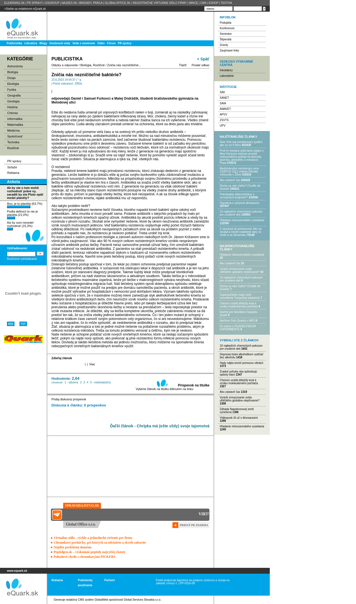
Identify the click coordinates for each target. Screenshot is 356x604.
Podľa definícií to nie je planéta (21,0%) (22, 214)
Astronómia (15, 66)
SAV (222, 92)
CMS (203, 2)
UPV (223, 125)
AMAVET (225, 108)
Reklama (13, 172)
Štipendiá (225, 39)
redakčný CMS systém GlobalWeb (87, 599)
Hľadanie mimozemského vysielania (242, 220)
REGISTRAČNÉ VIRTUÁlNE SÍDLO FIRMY (160, 2)
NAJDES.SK (69, 2)
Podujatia (225, 22)
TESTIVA (226, 2)
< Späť (203, 59)
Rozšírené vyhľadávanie (22, 258)
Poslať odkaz (200, 65)
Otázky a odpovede (64, 65)
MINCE (193, 2)
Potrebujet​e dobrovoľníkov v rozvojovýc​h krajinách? (237, 196)
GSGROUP (52, 2)
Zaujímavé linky (229, 50)
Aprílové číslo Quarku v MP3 (237, 320)
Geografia (14, 95)
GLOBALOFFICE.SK (117, 2)
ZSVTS (224, 120)
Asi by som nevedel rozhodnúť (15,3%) (20, 225)
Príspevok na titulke (193, 385)
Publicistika (14, 43)
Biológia (12, 72)
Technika (13, 142)
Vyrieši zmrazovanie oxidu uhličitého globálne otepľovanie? (239, 270)
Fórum (111, 43)
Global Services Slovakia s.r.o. (142, 599)
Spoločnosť (15, 136)
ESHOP (213, 2)
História (12, 107)
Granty (224, 44)
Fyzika (11, 89)
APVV (223, 114)
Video (101, 43)
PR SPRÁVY (35, 2)
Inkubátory (226, 70)
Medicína (13, 130)
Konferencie (227, 28)
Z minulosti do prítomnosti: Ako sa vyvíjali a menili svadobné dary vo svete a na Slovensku (240, 231)
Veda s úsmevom (84, 43)
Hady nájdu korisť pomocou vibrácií (241, 362)
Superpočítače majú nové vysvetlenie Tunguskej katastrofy (240, 296)
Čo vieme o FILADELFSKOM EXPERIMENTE (238, 328)
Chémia (12, 113)
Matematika (15, 124)
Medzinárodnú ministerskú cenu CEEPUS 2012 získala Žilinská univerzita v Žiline (239, 171)
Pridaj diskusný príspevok (68, 399)
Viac (92, 364)
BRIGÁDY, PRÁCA (90, 2)
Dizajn (11, 78)
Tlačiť (183, 65)
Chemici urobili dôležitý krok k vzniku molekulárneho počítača (239, 305)
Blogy (43, 43)
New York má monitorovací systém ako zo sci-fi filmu (241, 143)
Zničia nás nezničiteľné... (124, 65)
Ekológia (13, 83)
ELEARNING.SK (14, 2)
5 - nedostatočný (100, 382)
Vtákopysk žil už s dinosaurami (239, 417)
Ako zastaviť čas (230, 180)
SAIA (223, 103)
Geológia (13, 101)
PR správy (125, 43)
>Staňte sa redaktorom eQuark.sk (25, 8)
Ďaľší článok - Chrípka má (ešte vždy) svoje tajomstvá (159, 426)
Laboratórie (227, 75)
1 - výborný (71, 382)
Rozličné (13, 148)
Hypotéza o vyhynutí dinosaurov (239, 202)
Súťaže (12, 167)
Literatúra (30, 43)
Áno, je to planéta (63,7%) (24, 205)
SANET (224, 97)
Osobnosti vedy (59, 43)
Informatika (14, 118)
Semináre (226, 33)
